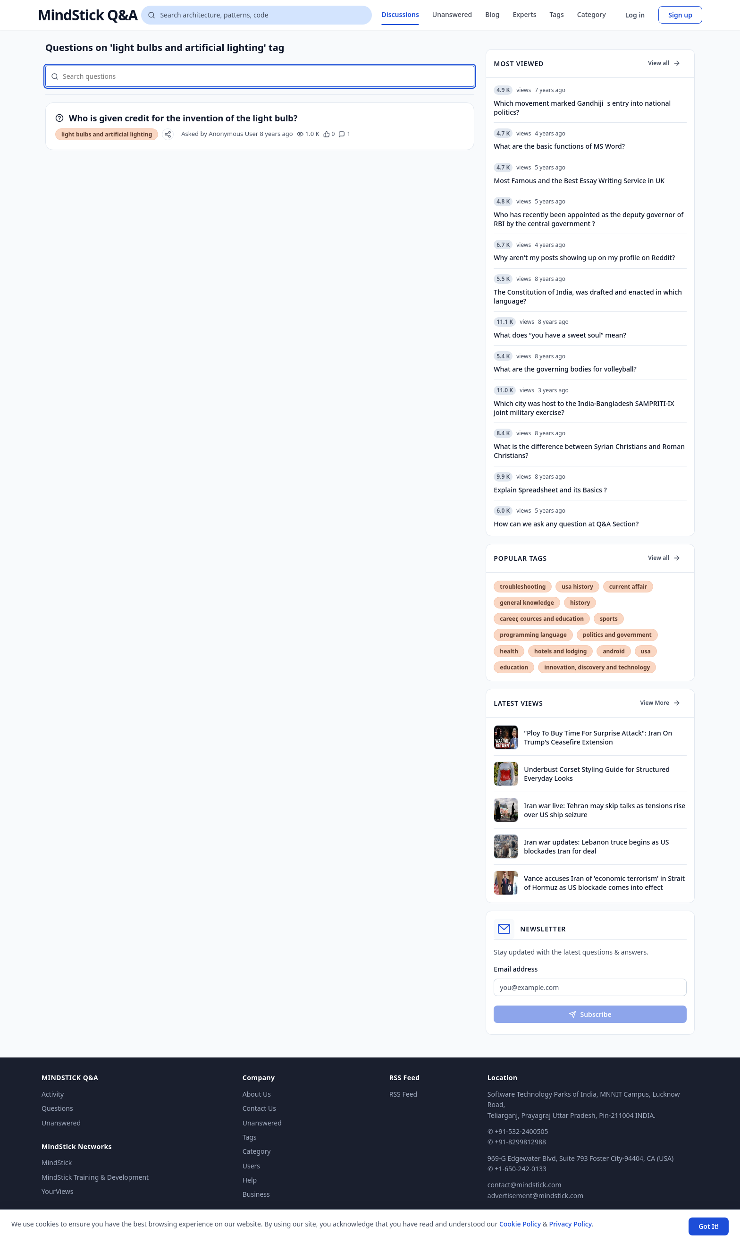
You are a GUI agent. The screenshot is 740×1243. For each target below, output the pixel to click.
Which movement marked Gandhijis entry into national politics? (582, 108)
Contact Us (259, 1108)
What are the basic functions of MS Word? (559, 146)
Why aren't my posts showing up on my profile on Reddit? (584, 257)
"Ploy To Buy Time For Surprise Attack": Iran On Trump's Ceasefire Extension (598, 737)
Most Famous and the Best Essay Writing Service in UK (579, 180)
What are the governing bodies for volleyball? (565, 368)
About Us (257, 1094)
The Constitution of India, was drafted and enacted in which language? (588, 296)
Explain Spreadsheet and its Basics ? (550, 489)
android (613, 651)
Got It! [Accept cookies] (708, 1226)
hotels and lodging (560, 651)
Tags (557, 14)
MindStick (57, 1162)
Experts (524, 14)
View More (660, 703)
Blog (492, 14)
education (514, 667)
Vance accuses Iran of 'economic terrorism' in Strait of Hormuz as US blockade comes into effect (604, 883)
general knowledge (527, 603)
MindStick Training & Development (95, 1177)
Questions (57, 1108)
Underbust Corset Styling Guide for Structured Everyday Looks (597, 774)
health (509, 651)
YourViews (57, 1191)
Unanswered (452, 14)
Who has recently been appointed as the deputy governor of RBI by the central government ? (588, 219)
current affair (628, 587)
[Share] (168, 134)
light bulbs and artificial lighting (106, 134)
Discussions (400, 14)
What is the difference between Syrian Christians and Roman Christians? (589, 451)
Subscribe (590, 1014)
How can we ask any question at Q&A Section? (566, 523)
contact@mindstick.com (525, 1184)
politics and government (617, 635)
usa (646, 651)
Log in (635, 14)
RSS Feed (403, 1094)
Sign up (680, 14)
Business (256, 1194)
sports (609, 619)
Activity (53, 1094)
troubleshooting (523, 587)
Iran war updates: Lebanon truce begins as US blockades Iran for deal (596, 846)
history (580, 603)
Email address (516, 968)
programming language (533, 635)
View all (664, 63)
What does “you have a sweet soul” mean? (560, 334)
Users (251, 1165)
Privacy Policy (570, 1223)
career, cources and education (542, 619)
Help (250, 1179)
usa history (577, 587)
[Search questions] (256, 15)
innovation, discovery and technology (597, 667)
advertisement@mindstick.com (535, 1195)
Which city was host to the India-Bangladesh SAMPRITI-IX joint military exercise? (584, 408)
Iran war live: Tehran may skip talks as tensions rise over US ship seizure (604, 810)
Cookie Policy (520, 1223)
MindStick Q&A (87, 15)
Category (591, 14)
